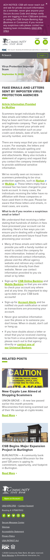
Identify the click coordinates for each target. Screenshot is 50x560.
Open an (12, 498)
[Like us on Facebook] (4, 515)
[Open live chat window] (37, 41)
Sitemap (6, 527)
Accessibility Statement (13, 531)
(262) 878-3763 (9, 505)
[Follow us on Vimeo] (13, 515)
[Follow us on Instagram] (18, 515)
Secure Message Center (13, 522)
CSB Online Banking (30, 281)
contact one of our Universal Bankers (20, 346)
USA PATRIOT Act (10, 540)
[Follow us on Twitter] (9, 515)
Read (9, 415)
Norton (40, 180)
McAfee (9, 184)
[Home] (14, 42)
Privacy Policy (8, 536)
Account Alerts (27, 302)
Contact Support (26, 505)
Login (44, 55)
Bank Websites (8, 555)
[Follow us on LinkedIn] (23, 515)
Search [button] (7, 55)
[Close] (46, 3)
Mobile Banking (14, 284)
